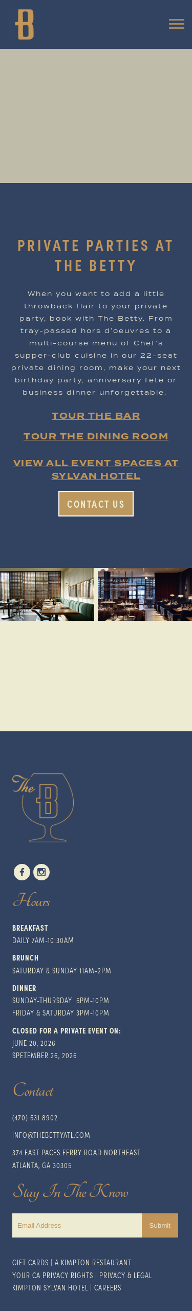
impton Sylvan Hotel (52, 1287)
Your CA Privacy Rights (52, 1275)
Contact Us (96, 503)
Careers (107, 1287)
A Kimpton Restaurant (93, 1262)
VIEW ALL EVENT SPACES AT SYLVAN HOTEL (96, 470)
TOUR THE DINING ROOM (96, 436)
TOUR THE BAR (96, 416)
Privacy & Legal (125, 1275)
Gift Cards (30, 1262)
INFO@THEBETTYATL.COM (51, 1135)
